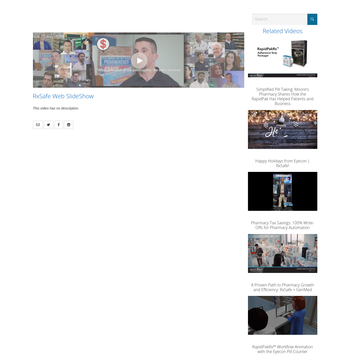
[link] (48, 125)
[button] (38, 125)
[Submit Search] (312, 19)
